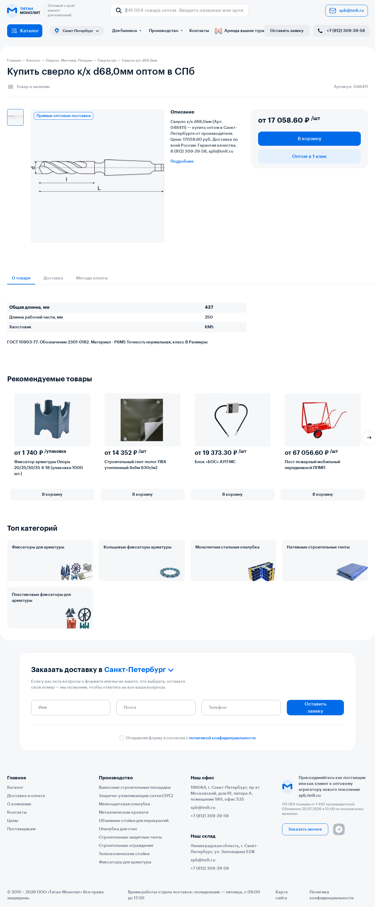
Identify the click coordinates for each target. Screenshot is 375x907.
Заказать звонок (305, 829)
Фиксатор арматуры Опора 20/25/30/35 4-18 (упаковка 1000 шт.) (48, 468)
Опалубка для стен (118, 829)
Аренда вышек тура (239, 30)
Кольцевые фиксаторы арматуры (137, 547)
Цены (12, 821)
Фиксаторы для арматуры (38, 547)
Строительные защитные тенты (130, 837)
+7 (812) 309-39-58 (341, 30)
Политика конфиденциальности (331, 895)
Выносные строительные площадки (134, 788)
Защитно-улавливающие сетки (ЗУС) (136, 796)
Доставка (53, 278)
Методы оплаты (92, 278)
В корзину (309, 138)
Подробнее (182, 161)
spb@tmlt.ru (346, 10)
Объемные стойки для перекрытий (133, 821)
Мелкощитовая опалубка (124, 804)
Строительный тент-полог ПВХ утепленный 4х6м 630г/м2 (135, 465)
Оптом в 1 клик (309, 156)
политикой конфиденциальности (222, 738)
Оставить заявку (287, 31)
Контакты (199, 31)
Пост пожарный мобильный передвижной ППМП (312, 465)
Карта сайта (282, 895)
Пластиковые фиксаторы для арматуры (41, 598)
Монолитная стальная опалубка (227, 547)
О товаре (21, 278)
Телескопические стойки (124, 854)
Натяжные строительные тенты (318, 547)
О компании (19, 804)
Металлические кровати (123, 812)
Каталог (25, 30)
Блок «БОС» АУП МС (215, 462)
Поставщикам (21, 829)
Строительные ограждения (126, 846)
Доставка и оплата (26, 796)
